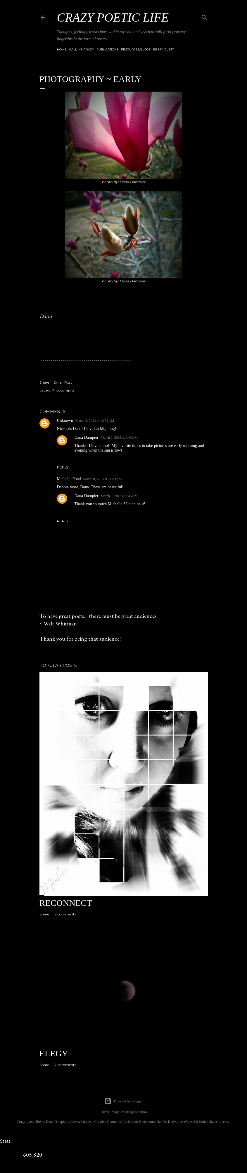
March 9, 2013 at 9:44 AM (119, 438)
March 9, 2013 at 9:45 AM (119, 496)
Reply (62, 467)
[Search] (204, 16)
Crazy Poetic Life (113, 17)
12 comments (64, 914)
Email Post (62, 382)
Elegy (53, 1053)
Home (62, 49)
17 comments (64, 1064)
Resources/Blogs (136, 49)
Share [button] (44, 382)
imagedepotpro (136, 1112)
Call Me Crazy (81, 49)
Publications (107, 49)
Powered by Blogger (123, 1101)
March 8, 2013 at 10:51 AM (94, 421)
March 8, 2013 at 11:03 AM (102, 479)
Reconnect (65, 903)
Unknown (65, 420)
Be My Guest (163, 49)
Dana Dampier (87, 437)
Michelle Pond (69, 479)
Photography (63, 390)
